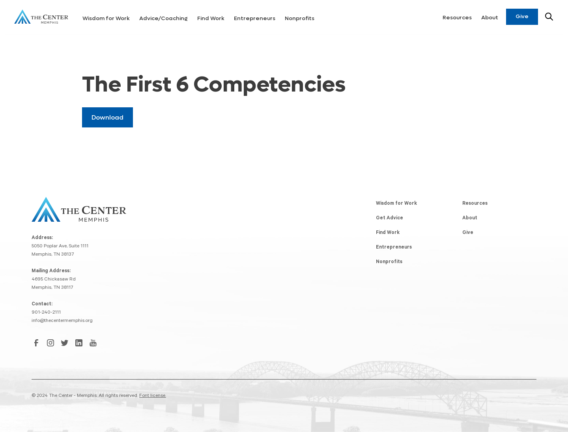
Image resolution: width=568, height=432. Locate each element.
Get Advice (389, 218)
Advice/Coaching (163, 18)
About (489, 17)
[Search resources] (549, 16)
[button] (106, 17)
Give (522, 16)
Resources (457, 17)
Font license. (152, 396)
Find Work (210, 18)
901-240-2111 (46, 313)
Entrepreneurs (254, 18)
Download (107, 117)
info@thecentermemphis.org (62, 321)
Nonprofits (299, 18)
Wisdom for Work (106, 18)
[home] (41, 16)
